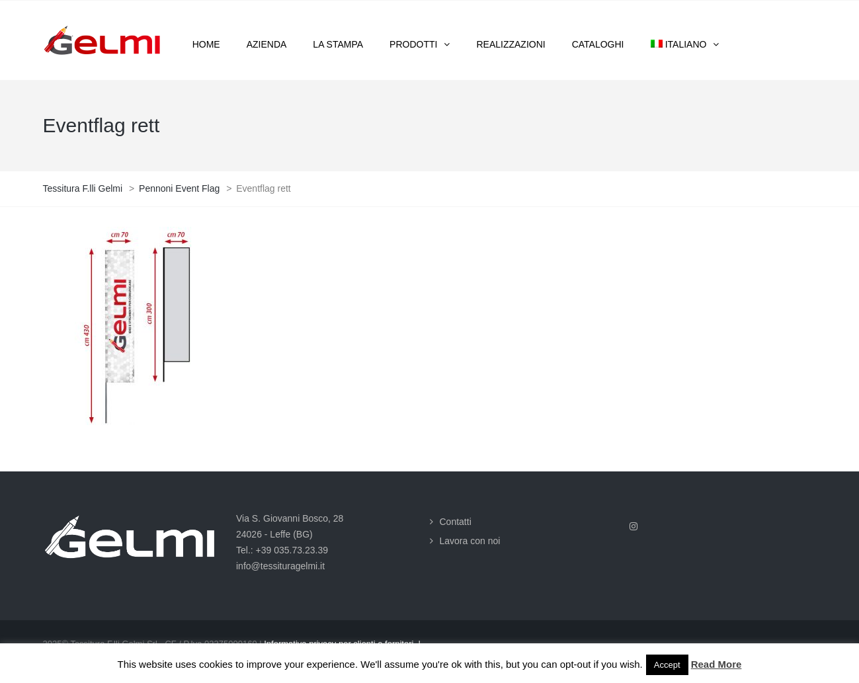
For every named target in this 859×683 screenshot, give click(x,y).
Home (206, 44)
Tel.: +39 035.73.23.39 (282, 550)
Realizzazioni (510, 44)
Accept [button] (667, 665)
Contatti (455, 521)
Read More (716, 664)
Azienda (267, 44)
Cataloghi (598, 44)
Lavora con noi (470, 541)
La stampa (338, 44)
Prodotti (413, 44)
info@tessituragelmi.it (280, 566)
